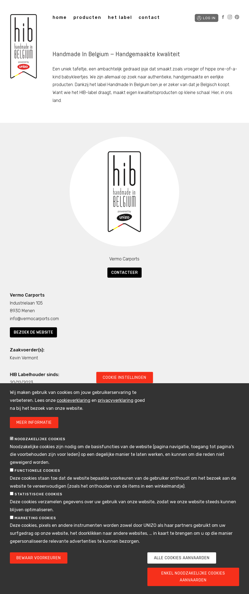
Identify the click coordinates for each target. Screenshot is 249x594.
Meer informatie (34, 431)
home (60, 17)
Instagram (230, 17)
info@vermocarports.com (34, 318)
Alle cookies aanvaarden (182, 566)
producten (87, 17)
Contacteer (124, 272)
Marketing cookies (35, 526)
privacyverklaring (115, 408)
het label (120, 17)
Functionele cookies (37, 479)
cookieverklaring (73, 408)
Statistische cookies (38, 503)
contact (149, 17)
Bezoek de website (33, 332)
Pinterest (237, 17)
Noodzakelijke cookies (40, 447)
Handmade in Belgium (23, 47)
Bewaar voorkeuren (38, 566)
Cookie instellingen (124, 386)
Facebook (223, 17)
